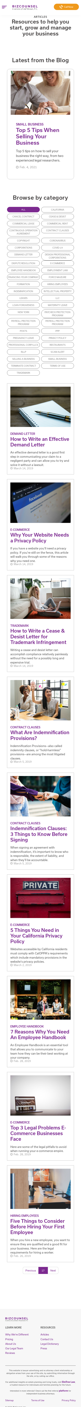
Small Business (57, 359)
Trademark (23, 373)
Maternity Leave (57, 305)
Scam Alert (58, 352)
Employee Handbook (23, 270)
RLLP (23, 352)
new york (23, 312)
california (57, 209)
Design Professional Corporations (57, 256)
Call (66, 7)
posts (23, 331)
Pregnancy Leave (23, 338)
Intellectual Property (58, 291)
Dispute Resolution (23, 263)
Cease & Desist (57, 216)
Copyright (23, 241)
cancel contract (23, 216)
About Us (9, 1342)
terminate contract (23, 366)
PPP (57, 331)
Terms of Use (57, 366)
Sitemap (9, 1396)
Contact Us (45, 1338)
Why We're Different (14, 1334)
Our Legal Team (12, 1346)
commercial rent (57, 224)
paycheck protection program (57, 314)
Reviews (9, 1350)
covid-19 (57, 247)
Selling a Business (23, 359)
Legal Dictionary (48, 1342)
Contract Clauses (57, 230)
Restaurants (58, 345)
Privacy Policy (57, 338)
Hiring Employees (57, 284)
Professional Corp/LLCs (23, 345)
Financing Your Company (23, 277)
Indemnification (23, 291)
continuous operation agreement (23, 232)
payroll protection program (23, 322)
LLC (58, 298)
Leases (23, 298)
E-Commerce (57, 263)
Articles (44, 1334)
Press (43, 1346)
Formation (23, 284)
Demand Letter (23, 254)
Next (53, 1270)
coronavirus (58, 241)
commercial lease (23, 224)
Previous (30, 1270)
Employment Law (57, 270)
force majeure (57, 277)
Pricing (8, 1338)
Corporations (23, 247)
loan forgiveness (23, 305)
